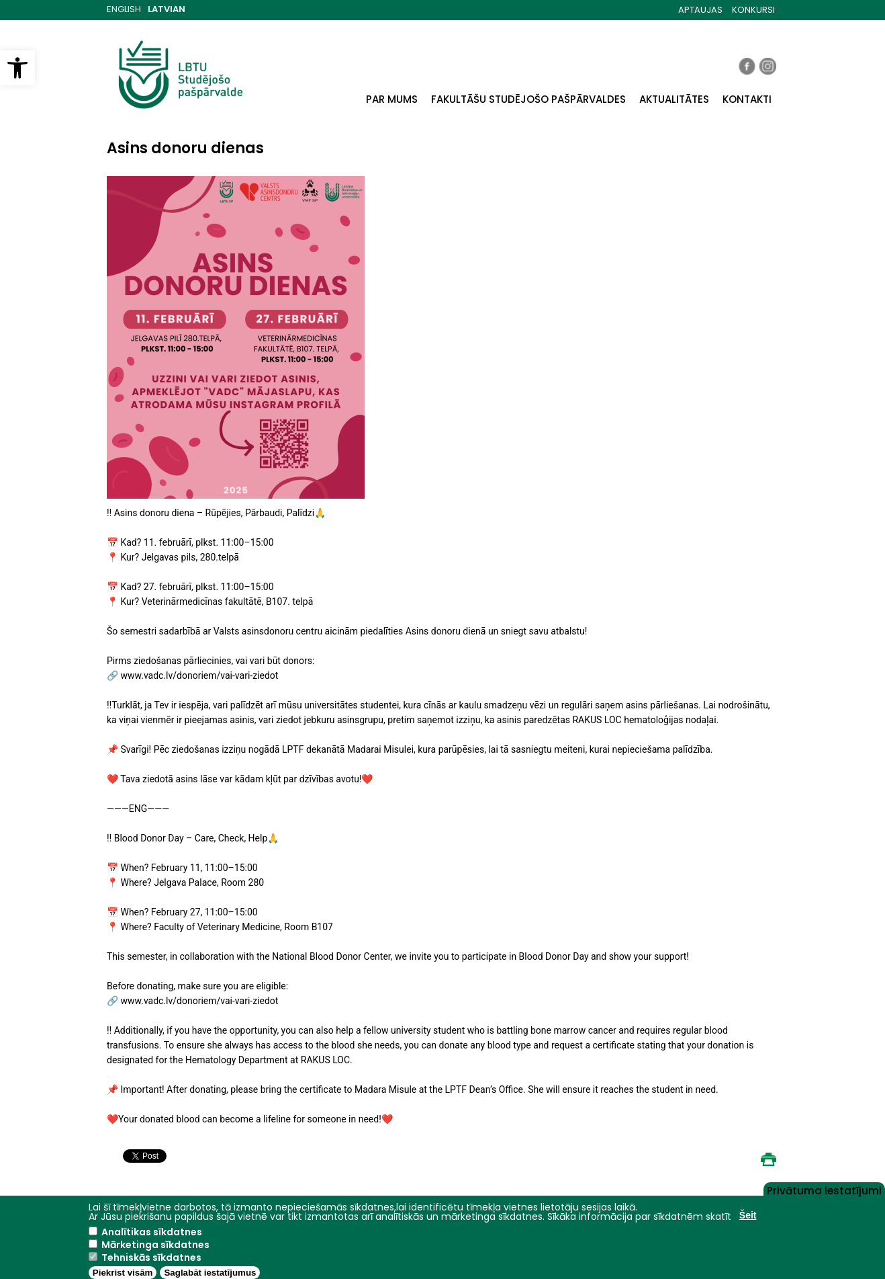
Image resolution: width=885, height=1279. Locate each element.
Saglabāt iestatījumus (210, 1273)
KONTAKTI (747, 99)
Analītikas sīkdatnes (151, 1232)
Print (768, 1159)
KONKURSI (753, 9)
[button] (17, 67)
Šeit (748, 1215)
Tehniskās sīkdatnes (151, 1257)
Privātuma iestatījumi (824, 1190)
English (124, 9)
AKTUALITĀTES (674, 99)
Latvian (166, 9)
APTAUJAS (700, 9)
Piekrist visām (123, 1273)
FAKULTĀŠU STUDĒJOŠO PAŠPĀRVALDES (528, 99)
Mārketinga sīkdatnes (155, 1244)
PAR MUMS (392, 99)
